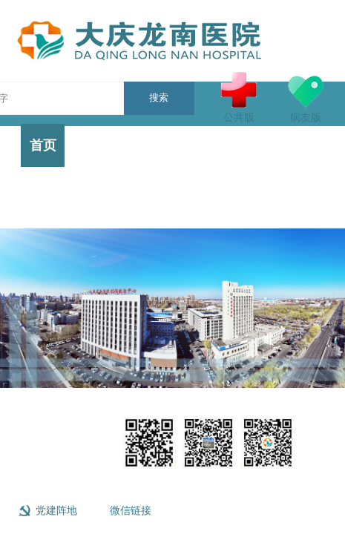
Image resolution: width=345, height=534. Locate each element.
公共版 (239, 97)
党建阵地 (56, 510)
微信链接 (130, 510)
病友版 (305, 97)
